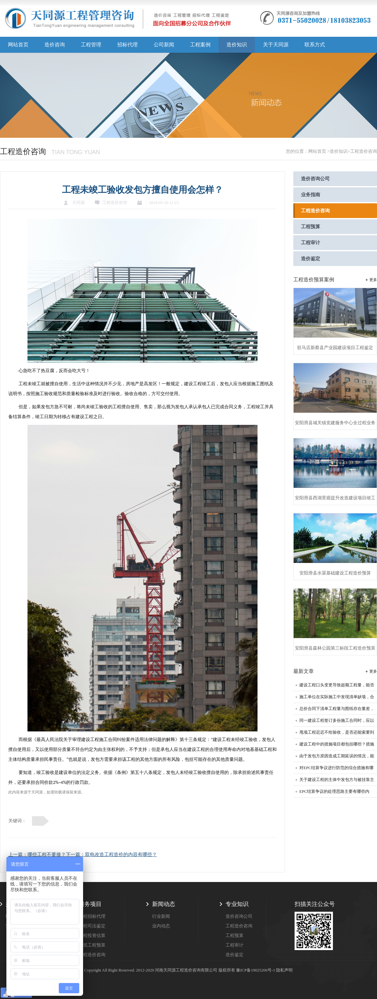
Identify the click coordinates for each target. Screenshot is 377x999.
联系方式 (314, 44)
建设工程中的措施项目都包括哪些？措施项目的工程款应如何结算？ (336, 746)
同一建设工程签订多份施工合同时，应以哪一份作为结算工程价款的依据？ (336, 722)
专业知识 (237, 904)
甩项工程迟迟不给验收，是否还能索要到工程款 (336, 734)
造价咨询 (54, 44)
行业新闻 (161, 916)
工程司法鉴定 (92, 926)
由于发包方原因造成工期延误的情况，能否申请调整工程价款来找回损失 (336, 757)
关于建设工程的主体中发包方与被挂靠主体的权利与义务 (336, 781)
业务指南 (310, 194)
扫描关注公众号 (315, 904)
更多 (373, 279)
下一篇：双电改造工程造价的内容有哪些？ (111, 854)
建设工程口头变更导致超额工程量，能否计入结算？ (336, 687)
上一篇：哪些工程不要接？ (37, 854)
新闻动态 (163, 904)
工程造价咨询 (315, 210)
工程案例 (200, 44)
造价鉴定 (310, 258)
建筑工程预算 (92, 945)
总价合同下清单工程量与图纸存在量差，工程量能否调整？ (336, 710)
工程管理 (91, 44)
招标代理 (127, 44)
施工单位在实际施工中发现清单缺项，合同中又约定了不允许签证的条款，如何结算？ (336, 698)
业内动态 (161, 926)
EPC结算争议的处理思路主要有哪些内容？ (334, 793)
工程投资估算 (92, 935)
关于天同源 (276, 44)
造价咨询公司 (315, 178)
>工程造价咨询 (362, 151)
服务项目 (90, 904)
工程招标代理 (92, 916)
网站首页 (18, 44)
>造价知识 (337, 151)
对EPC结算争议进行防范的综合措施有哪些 (336, 769)
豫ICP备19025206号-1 (255, 970)
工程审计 (310, 242)
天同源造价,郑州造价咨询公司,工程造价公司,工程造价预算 (118, 20)
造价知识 (237, 44)
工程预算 (310, 226)
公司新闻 (164, 44)
